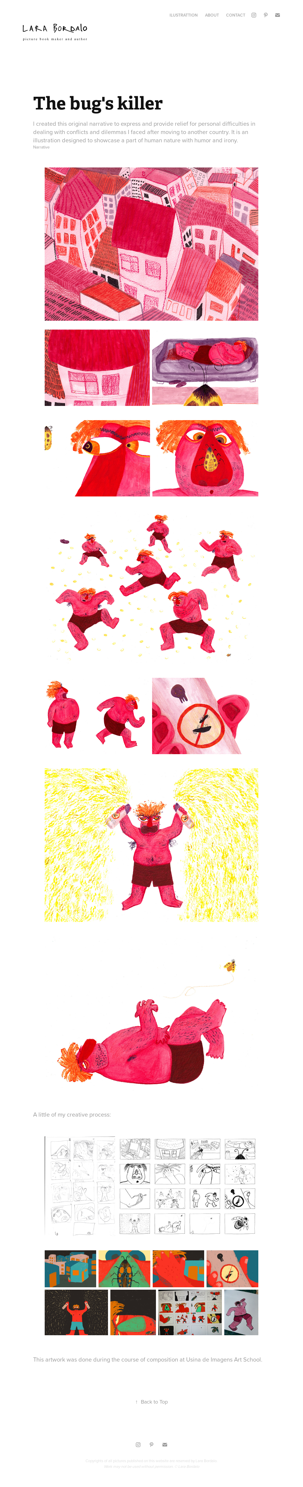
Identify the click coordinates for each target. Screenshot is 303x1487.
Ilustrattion (184, 15)
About (212, 15)
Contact (235, 15)
